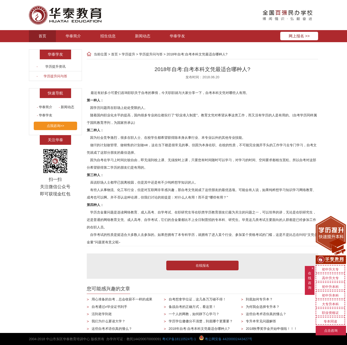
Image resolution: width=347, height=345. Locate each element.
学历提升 (128, 54)
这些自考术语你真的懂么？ (112, 329)
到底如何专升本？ (259, 299)
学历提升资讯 (55, 66)
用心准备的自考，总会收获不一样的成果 (122, 299)
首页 (42, 36)
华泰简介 (73, 36)
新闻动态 (142, 36)
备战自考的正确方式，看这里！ (192, 307)
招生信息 (108, 36)
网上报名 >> (299, 36)
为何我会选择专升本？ (263, 307)
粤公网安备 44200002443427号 (225, 339)
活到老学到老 (102, 314)
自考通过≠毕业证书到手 (109, 307)
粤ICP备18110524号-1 (179, 339)
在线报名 (202, 265)
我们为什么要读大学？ (108, 321)
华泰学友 (177, 36)
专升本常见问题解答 (261, 321)
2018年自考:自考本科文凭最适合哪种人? (197, 54)
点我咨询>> (55, 126)
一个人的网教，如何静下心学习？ (194, 314)
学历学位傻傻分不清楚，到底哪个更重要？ (201, 321)
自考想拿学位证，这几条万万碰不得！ (197, 299)
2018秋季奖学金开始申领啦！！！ (271, 329)
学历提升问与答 (55, 76)
